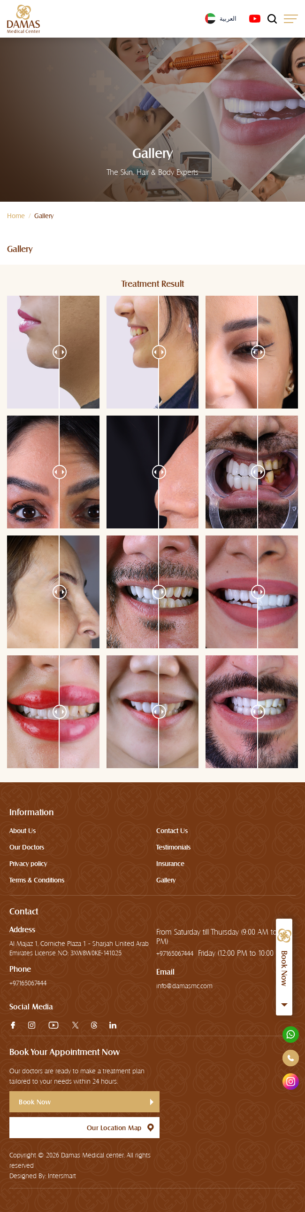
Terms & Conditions (36, 880)
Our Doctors (26, 847)
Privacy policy (28, 863)
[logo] (23, 19)
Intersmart (62, 1176)
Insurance (170, 863)
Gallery (165, 880)
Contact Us (172, 830)
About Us (22, 830)
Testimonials (173, 847)
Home (16, 216)
